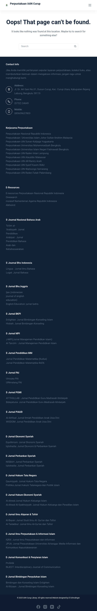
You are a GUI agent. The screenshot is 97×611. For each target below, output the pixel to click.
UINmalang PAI (14, 382)
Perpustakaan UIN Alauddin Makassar (26, 157)
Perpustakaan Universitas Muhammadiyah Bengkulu (33, 145)
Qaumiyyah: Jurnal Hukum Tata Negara (26, 481)
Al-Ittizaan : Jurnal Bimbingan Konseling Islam (30, 586)
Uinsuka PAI (12, 378)
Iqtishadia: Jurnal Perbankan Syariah (25, 465)
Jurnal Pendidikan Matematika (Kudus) (26, 359)
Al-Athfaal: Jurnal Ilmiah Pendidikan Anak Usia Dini (32, 417)
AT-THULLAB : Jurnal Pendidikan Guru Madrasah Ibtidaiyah (37, 398)
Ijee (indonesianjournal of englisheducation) (15, 296)
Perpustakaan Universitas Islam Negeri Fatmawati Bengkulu (37, 149)
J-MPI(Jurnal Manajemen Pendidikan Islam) (29, 339)
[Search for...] (45, 46)
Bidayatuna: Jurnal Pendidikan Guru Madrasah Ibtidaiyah (36, 402)
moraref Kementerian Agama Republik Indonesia (31, 201)
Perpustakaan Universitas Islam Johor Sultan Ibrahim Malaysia (39, 137)
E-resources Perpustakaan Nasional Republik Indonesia (35, 193)
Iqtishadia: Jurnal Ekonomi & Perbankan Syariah (31, 446)
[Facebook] (38, 607)
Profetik (10, 563)
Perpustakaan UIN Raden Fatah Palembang (28, 172)
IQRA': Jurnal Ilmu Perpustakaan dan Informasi (30, 539)
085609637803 (22, 113)
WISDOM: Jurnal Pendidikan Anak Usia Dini (28, 421)
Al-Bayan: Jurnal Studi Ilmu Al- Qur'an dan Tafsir (31, 520)
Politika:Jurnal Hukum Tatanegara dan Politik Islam (33, 485)
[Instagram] (45, 607)
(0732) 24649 (21, 103)
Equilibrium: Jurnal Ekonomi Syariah (25, 442)
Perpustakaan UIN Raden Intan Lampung (27, 153)
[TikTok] (59, 607)
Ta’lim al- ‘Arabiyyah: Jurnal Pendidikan (15, 229)
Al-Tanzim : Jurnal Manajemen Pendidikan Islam (31, 343)
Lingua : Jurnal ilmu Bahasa (20, 268)
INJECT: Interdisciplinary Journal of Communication (33, 567)
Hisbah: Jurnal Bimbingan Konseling (25, 323)
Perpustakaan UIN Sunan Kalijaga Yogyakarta (30, 141)
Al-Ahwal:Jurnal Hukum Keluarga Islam (26, 500)
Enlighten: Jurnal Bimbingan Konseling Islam (29, 319)
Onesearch (11, 197)
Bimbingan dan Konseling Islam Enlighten (27, 582)
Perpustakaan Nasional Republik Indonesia (28, 133)
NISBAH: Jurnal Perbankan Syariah (24, 461)
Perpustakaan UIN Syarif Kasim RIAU (25, 165)
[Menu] (90, 5)
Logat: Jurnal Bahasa (17, 272)
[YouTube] (52, 607)
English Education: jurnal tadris (22, 304)
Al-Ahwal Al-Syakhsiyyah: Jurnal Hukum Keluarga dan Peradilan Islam (42, 504)
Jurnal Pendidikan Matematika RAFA (25, 363)
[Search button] (75, 46)
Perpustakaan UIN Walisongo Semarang (27, 169)
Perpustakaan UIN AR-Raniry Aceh (24, 161)
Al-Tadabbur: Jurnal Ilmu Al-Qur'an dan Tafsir (29, 524)
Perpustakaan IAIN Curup (25, 3)
